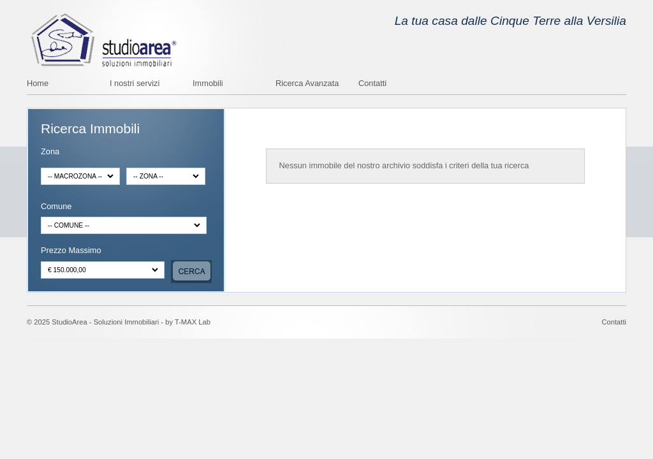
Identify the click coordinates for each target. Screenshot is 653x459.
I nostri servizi (134, 84)
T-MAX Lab (192, 322)
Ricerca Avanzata (307, 84)
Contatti (372, 84)
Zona (50, 152)
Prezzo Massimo (71, 251)
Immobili (208, 84)
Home (37, 84)
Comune (56, 207)
